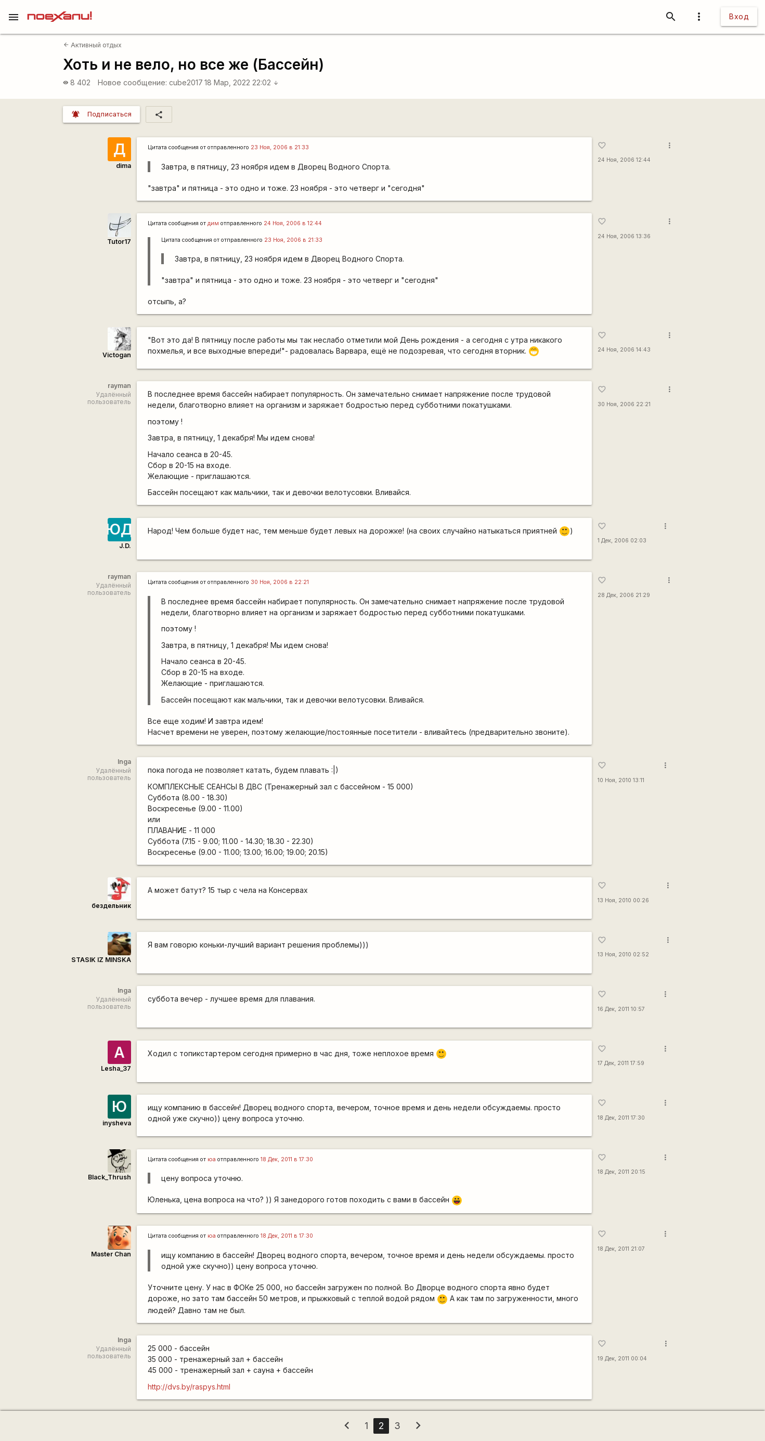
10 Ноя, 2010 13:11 (621, 780)
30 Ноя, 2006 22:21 (624, 404)
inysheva (116, 1123)
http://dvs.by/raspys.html (189, 1386)
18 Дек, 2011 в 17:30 (287, 1159)
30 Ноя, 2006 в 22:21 (280, 582)
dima (123, 166)
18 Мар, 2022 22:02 (241, 82)
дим (213, 223)
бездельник (111, 906)
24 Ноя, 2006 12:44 (624, 160)
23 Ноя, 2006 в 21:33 (280, 147)
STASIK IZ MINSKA (101, 960)
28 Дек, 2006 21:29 (624, 595)
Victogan (116, 355)
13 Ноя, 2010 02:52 (623, 954)
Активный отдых (92, 45)
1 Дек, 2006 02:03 (622, 540)
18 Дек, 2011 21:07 (621, 1248)
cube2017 (186, 82)
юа (212, 1159)
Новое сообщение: (132, 82)
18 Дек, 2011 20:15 (621, 1172)
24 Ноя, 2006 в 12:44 (293, 223)
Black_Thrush (109, 1177)
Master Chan (111, 1254)
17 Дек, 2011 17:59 (621, 1063)
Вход (739, 16)
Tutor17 (119, 241)
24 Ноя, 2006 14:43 (624, 349)
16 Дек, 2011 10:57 (621, 1009)
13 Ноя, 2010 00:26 (623, 900)
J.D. (125, 546)
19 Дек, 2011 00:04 (622, 1358)
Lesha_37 (116, 1068)
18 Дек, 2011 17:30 (621, 1117)
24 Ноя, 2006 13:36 (624, 236)
